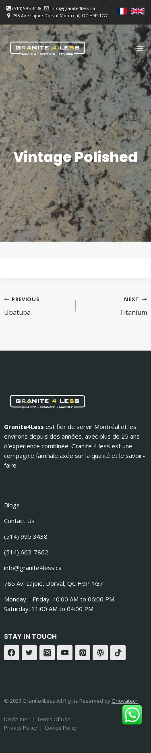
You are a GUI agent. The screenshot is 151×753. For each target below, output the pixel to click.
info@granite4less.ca (33, 568)
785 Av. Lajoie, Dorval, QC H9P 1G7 (53, 583)
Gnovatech (125, 700)
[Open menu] (139, 48)
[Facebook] (11, 653)
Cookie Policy (61, 727)
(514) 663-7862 (26, 552)
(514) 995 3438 (26, 536)
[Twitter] (29, 653)
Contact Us (19, 521)
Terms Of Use (54, 719)
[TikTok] (118, 653)
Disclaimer (16, 719)
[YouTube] (64, 653)
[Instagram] (47, 653)
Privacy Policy (20, 727)
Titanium (114, 305)
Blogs (12, 505)
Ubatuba (36, 305)
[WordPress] (100, 653)
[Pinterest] (82, 653)
